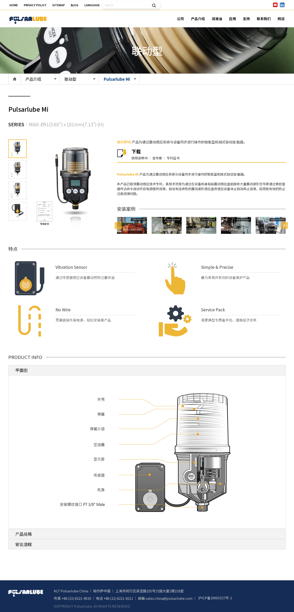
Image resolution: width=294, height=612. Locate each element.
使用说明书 (140, 158)
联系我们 (264, 18)
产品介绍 (198, 18)
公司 (180, 18)
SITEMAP (58, 5)
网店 (281, 18)
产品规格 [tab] (22, 534)
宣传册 (157, 158)
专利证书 (173, 158)
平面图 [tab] (20, 370)
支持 (246, 18)
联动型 (70, 79)
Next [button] (284, 225)
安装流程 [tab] (22, 544)
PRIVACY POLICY (35, 5)
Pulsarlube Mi (117, 79)
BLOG (74, 5)
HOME (13, 5)
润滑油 (217, 18)
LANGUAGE (92, 5)
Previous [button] (118, 225)
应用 (232, 18)
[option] (132, 225)
